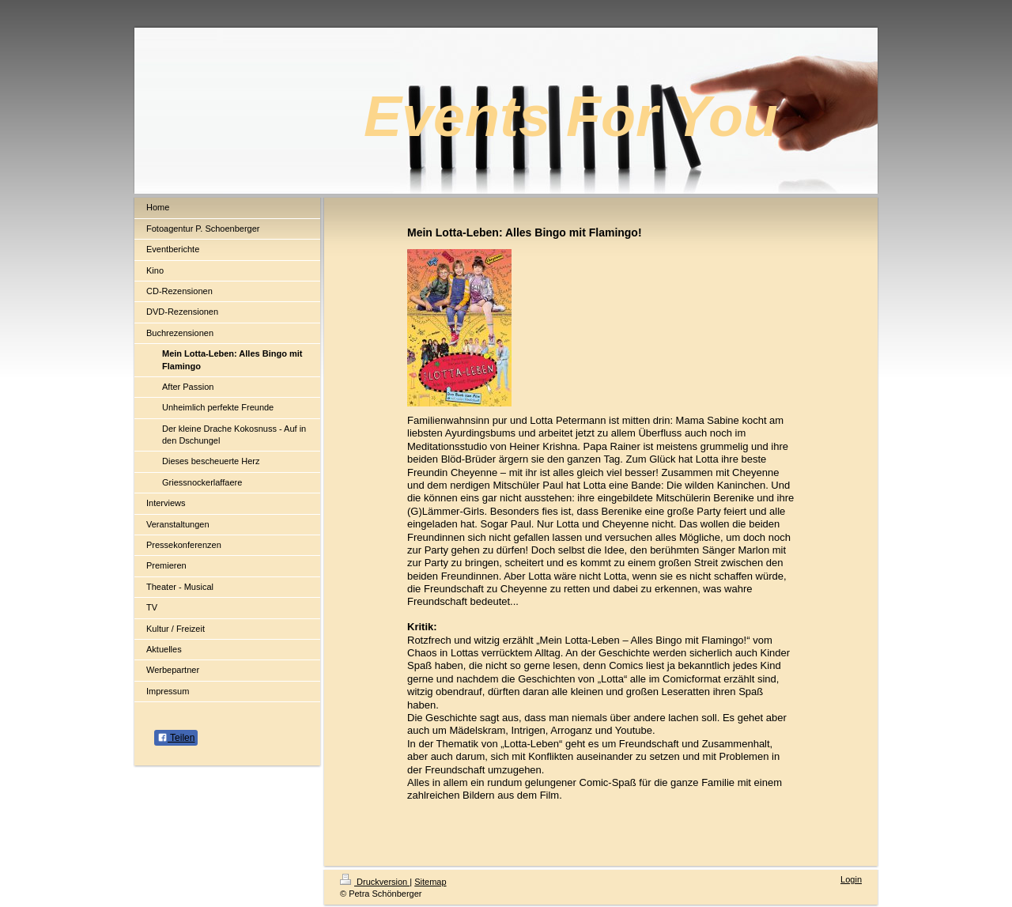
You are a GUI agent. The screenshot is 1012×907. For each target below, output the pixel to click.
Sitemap (430, 881)
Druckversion (375, 881)
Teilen (175, 737)
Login (851, 879)
